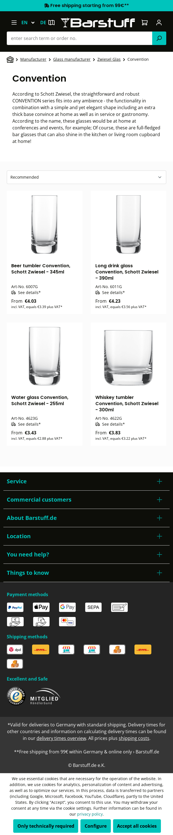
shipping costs (134, 738)
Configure (96, 826)
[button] (86, 481)
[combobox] (79, 38)
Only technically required (45, 826)
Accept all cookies (137, 826)
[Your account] (159, 22)
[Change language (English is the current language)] (30, 22)
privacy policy (90, 814)
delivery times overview (61, 738)
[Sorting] (86, 177)
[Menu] (14, 22)
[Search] (159, 38)
